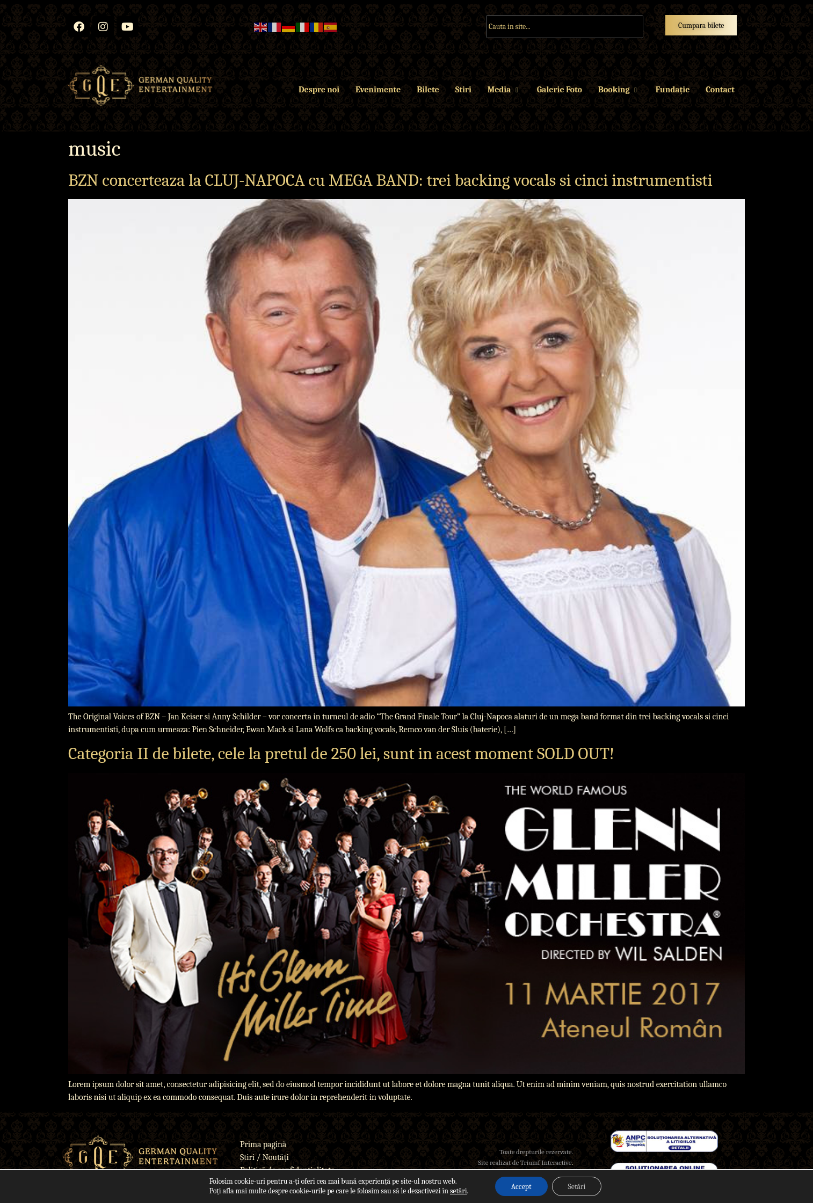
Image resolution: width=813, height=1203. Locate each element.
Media (504, 89)
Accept (521, 1186)
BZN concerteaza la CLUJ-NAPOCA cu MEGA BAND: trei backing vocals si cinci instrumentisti (390, 180)
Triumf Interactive (546, 1162)
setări (458, 1190)
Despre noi (319, 89)
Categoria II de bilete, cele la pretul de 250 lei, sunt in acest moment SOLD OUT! (341, 753)
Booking (619, 89)
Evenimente (378, 89)
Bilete (428, 89)
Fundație (672, 89)
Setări (577, 1186)
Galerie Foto (559, 89)
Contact (720, 89)
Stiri (463, 89)
